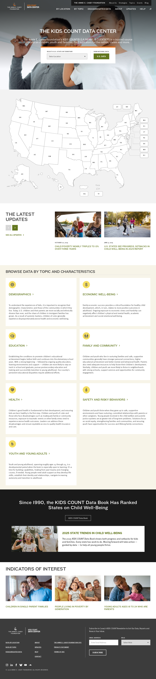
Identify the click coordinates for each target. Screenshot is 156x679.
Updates (131, 9)
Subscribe (97, 652)
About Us (113, 3)
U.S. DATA (101, 56)
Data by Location (12, 642)
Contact (38, 656)
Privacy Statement (61, 647)
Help (142, 9)
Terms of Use (59, 652)
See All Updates (14, 235)
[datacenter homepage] (33, 6)
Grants (139, 3)
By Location (63, 9)
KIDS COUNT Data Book (78, 518)
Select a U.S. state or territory (60, 51)
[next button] (15, 227)
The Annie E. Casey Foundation (89, 3)
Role (123, 638)
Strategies (123, 3)
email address (95, 638)
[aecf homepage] (14, 6)
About (118, 9)
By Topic (79, 9)
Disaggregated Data (99, 9)
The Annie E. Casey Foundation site (68, 642)
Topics (132, 3)
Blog (147, 3)
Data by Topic (11, 647)
